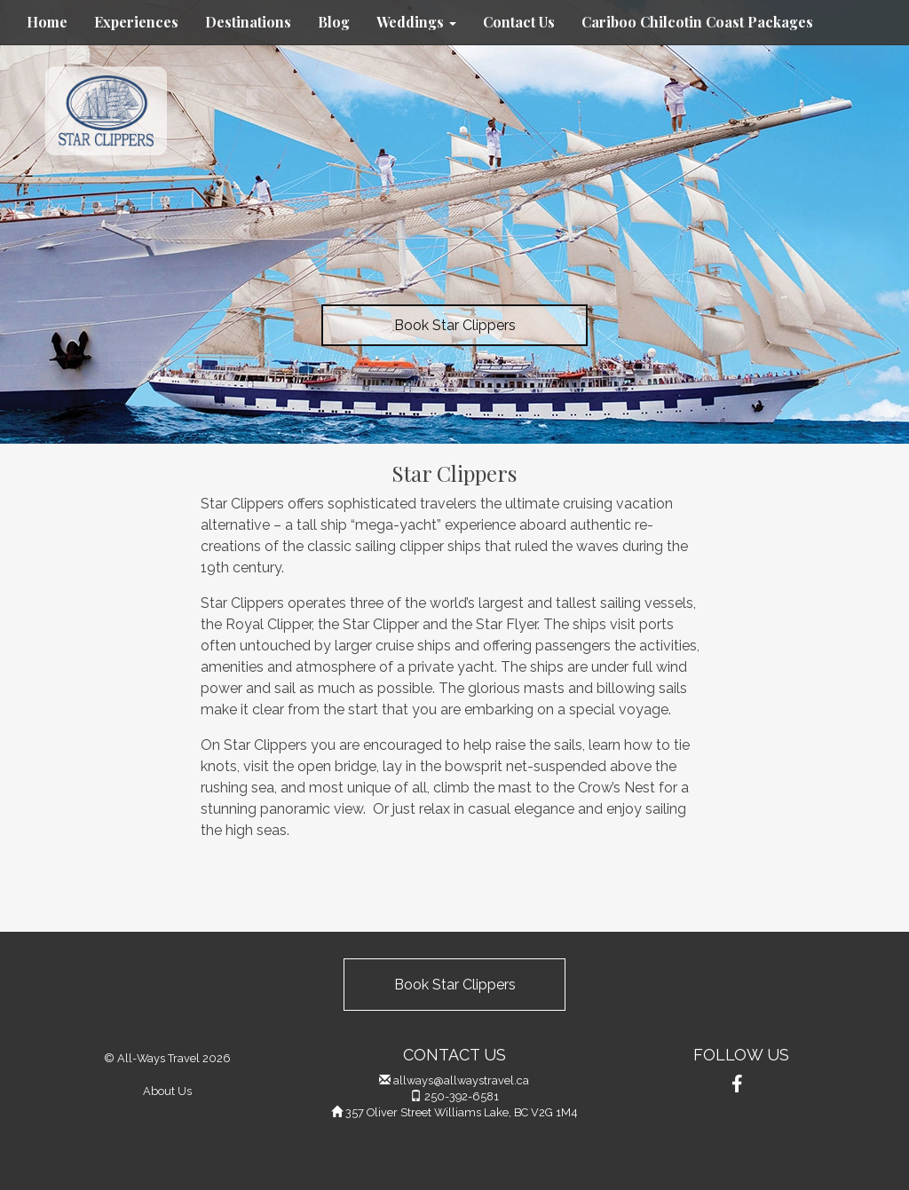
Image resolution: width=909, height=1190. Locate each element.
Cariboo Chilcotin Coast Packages (697, 21)
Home (47, 21)
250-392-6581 (461, 1096)
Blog (334, 21)
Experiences (136, 21)
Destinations (248, 21)
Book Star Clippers (455, 325)
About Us (167, 1091)
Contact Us (519, 21)
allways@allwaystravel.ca (461, 1080)
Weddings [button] (416, 21)
